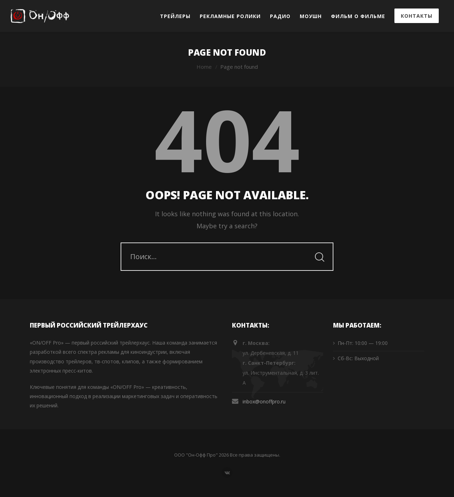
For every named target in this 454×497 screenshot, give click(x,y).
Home (204, 66)
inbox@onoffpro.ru (264, 401)
